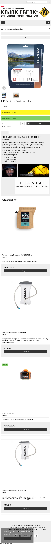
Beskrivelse (5, 133)
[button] (25, 33)
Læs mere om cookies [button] (11, 535)
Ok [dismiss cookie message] (17, 538)
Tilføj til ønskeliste (6, 126)
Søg (48, 2)
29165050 (42, 527)
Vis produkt (25, 271)
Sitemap (44, 529)
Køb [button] (34, 123)
